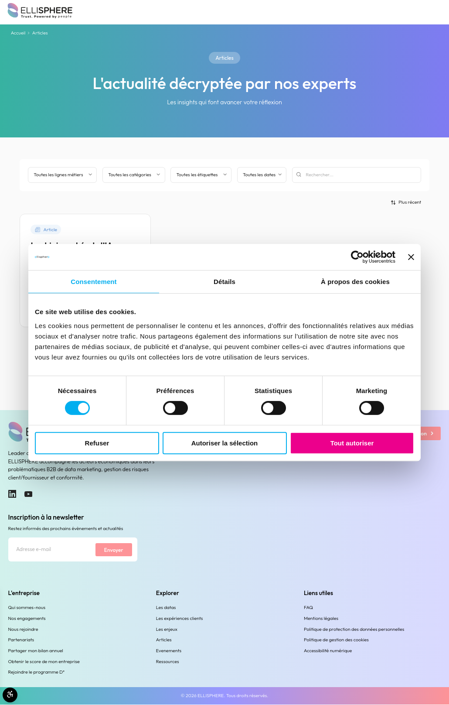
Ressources (167, 661)
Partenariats (21, 640)
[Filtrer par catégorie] (133, 175)
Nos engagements (27, 619)
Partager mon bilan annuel (35, 651)
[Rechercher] (357, 175)
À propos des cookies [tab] (355, 281)
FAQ (308, 608)
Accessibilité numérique (328, 651)
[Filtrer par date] (262, 175)
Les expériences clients (179, 619)
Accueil (18, 33)
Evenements (168, 651)
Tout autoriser (352, 443)
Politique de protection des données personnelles (354, 629)
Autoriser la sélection (224, 443)
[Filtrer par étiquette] (200, 175)
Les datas (166, 608)
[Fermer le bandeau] (411, 257)
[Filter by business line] (62, 175)
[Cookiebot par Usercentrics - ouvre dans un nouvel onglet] (357, 257)
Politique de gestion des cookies (336, 640)
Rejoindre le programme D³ (36, 672)
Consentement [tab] (93, 281)
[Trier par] (406, 202)
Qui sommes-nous (27, 608)
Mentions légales (321, 619)
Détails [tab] (224, 281)
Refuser (97, 443)
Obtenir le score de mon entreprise (44, 661)
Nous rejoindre (23, 629)
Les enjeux (166, 629)
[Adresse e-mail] (51, 550)
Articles (164, 640)
